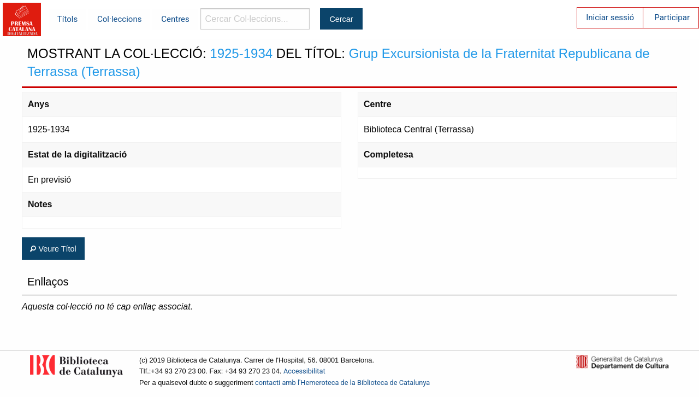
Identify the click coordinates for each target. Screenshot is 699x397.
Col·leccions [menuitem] (119, 19)
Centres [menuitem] (175, 19)
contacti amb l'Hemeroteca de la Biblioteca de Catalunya (342, 382)
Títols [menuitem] (67, 19)
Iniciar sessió (610, 17)
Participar (672, 17)
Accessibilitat (304, 371)
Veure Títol (53, 248)
